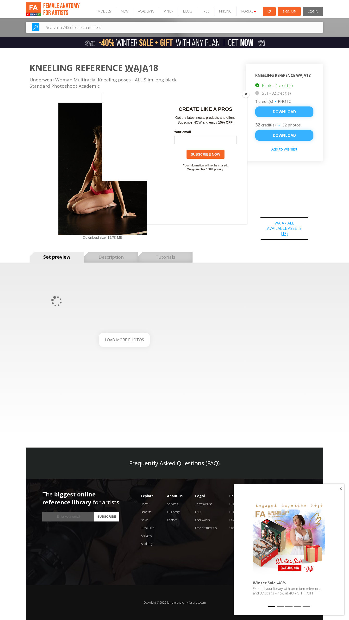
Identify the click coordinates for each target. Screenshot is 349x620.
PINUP (168, 11)
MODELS (104, 11)
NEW (124, 11)
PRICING (225, 11)
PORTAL (248, 11)
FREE (205, 11)
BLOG (187, 11)
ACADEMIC (146, 11)
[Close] (245, 94)
